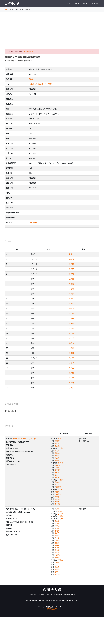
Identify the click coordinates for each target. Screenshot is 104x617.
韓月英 (71, 358)
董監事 (77, 3)
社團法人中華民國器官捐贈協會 (24, 438)
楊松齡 (57, 477)
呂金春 (57, 482)
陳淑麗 (71, 328)
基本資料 (68, 3)
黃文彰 (57, 492)
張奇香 (71, 338)
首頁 (6, 10)
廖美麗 (57, 501)
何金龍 (71, 313)
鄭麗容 (57, 460)
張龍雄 (57, 453)
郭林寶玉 (58, 494)
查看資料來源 (34, 222)
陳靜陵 (71, 289)
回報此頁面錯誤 (52, 609)
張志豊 (71, 373)
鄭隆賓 (71, 259)
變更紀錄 (95, 3)
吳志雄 (71, 318)
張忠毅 (71, 274)
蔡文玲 (71, 383)
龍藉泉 (58, 487)
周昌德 (71, 333)
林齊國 (71, 294)
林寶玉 (71, 368)
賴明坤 (71, 299)
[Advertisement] (52, 32)
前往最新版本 (29, 51)
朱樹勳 (71, 323)
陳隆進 (57, 468)
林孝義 (71, 284)
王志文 (71, 279)
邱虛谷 (71, 363)
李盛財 (71, 353)
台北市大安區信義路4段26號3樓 (41, 84)
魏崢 (70, 254)
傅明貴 (71, 343)
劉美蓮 (57, 470)
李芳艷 (71, 269)
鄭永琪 (57, 458)
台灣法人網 (12, 3)
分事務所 (85, 3)
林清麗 (71, 348)
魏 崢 (31, 79)
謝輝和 (71, 303)
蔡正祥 (57, 475)
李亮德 (71, 388)
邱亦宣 (57, 485)
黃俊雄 (71, 378)
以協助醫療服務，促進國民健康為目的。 (19, 61)
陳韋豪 (57, 497)
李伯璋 (71, 264)
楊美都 (71, 308)
